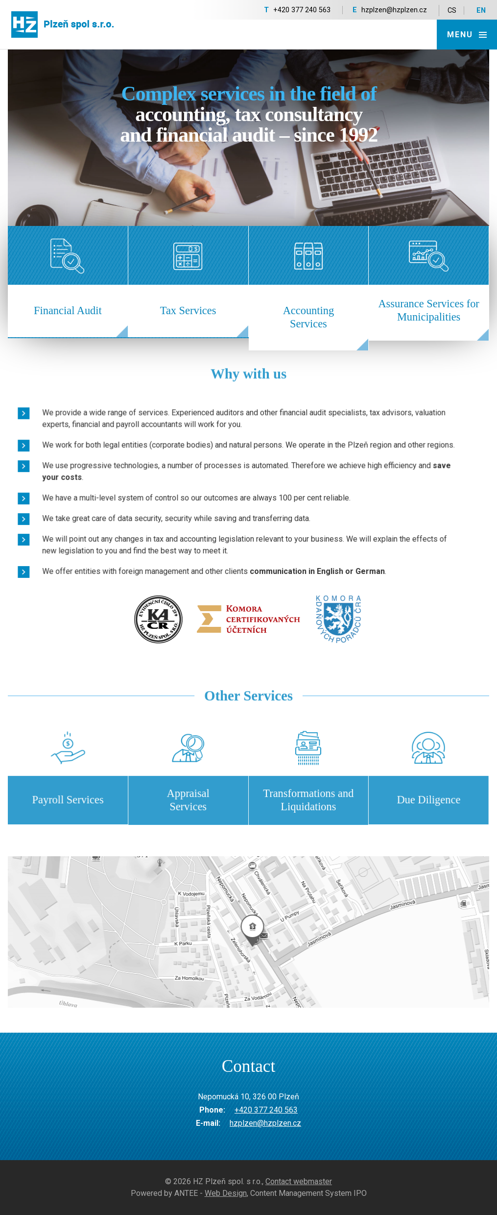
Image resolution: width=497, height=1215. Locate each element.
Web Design (226, 1193)
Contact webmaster (298, 1181)
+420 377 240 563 (302, 10)
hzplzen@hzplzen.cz (394, 10)
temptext (248, 932)
